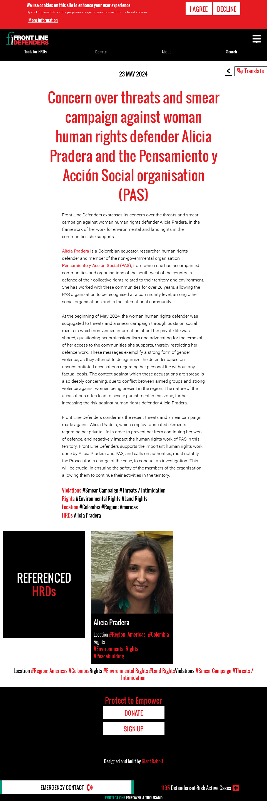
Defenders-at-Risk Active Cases (196, 788)
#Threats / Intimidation (142, 490)
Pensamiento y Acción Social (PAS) (96, 265)
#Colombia (89, 507)
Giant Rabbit (152, 761)
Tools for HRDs (35, 52)
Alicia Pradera (75, 251)
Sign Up (133, 728)
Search (231, 52)
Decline (226, 8)
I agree (199, 8)
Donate (100, 52)
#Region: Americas (119, 507)
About (166, 52)
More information (43, 20)
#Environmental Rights (98, 498)
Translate (254, 71)
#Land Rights (135, 498)
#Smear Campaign (100, 490)
